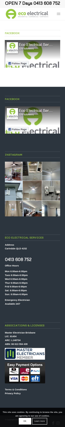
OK (24, 421)
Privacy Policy (13, 393)
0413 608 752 (46, 3)
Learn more (39, 421)
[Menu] (58, 14)
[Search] (52, 14)
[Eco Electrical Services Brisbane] (27, 14)
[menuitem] (52, 14)
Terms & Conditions (16, 389)
